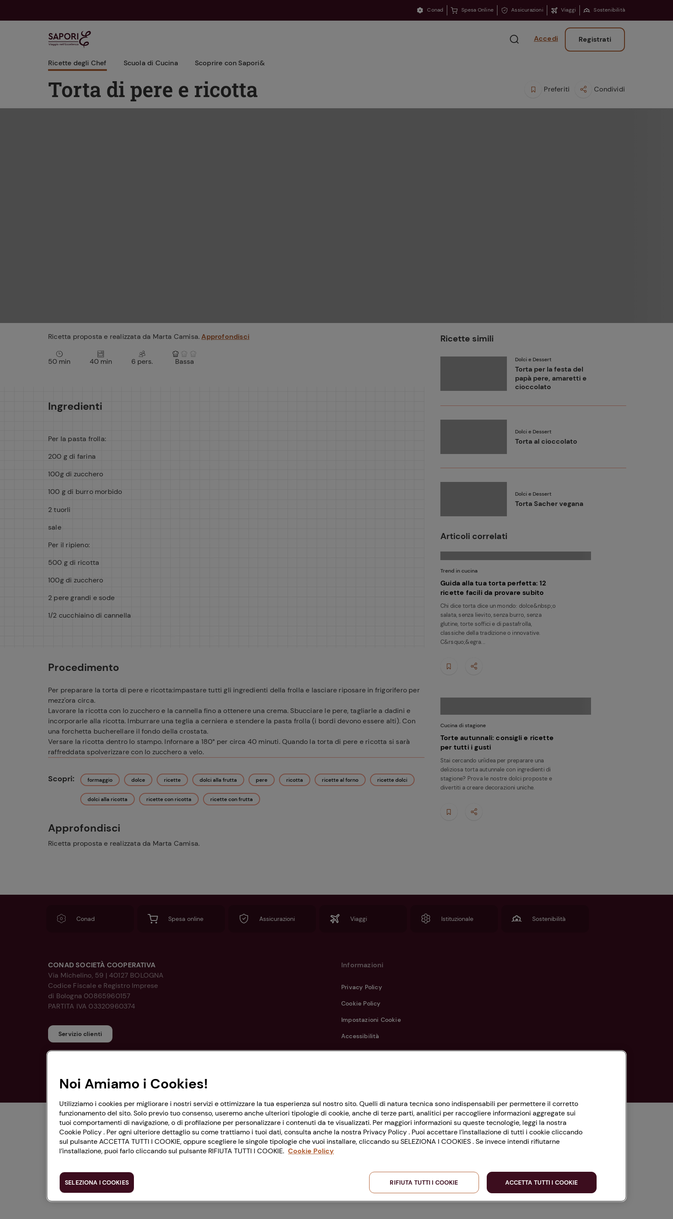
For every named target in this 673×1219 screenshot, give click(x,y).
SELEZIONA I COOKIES (97, 1182)
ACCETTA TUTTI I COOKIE (541, 1182)
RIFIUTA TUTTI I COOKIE (424, 1182)
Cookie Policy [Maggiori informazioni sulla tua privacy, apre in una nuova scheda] (311, 1150)
